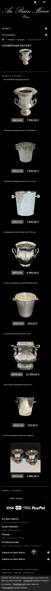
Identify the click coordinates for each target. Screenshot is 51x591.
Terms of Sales (31, 569)
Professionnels (10, 542)
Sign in (35, 2)
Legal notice (7, 573)
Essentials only (19, 584)
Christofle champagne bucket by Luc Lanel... (20, 181)
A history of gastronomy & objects (15, 522)
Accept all (27, 581)
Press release (7, 538)
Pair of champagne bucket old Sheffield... (19, 435)
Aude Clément (10, 526)
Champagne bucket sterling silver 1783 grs (20, 232)
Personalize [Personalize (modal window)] (7, 588)
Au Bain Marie (10, 518)
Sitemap (17, 573)
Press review (19, 538)
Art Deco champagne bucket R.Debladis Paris (21, 283)
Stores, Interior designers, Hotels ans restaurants (21, 546)
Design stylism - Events (11, 530)
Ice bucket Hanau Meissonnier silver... (18, 334)
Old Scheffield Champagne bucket (16, 79)
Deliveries (6, 569)
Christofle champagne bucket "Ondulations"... (21, 130)
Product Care (28, 573)
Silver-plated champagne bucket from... (18, 385)
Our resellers (17, 569)
